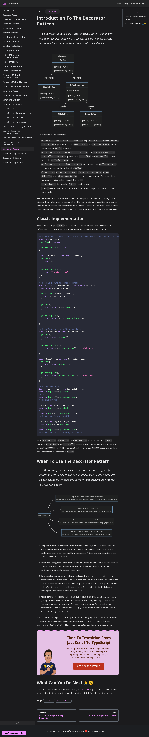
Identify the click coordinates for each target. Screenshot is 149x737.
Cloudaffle (84, 689)
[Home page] (39, 11)
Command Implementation (15, 95)
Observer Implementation (14, 19)
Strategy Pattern (10, 50)
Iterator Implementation (14, 37)
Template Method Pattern (15, 70)
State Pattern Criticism (13, 117)
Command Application (12, 104)
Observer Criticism (11, 23)
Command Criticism (11, 99)
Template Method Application (16, 86)
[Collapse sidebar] (17, 723)
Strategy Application (12, 66)
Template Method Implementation (11, 76)
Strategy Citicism (10, 61)
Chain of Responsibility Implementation (13, 132)
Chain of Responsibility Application (13, 143)
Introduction (8, 10)
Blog (126, 3)
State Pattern (9, 108)
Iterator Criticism (10, 41)
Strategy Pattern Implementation (10, 56)
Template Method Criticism (15, 82)
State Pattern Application (14, 122)
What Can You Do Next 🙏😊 (135, 23)
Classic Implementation (133, 13)
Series (118, 3)
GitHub (135, 3)
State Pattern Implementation (16, 113)
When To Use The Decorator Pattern (135, 18)
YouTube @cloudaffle (14, 733)
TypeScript (49, 701)
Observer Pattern (10, 14)
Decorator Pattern (11, 149)
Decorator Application (12, 162)
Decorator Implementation (15, 153)
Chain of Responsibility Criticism (17, 137)
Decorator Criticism (11, 158)
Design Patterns (64, 701)
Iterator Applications (12, 46)
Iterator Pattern (10, 32)
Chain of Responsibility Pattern (16, 126)
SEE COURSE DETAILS (88, 666)
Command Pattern (11, 90)
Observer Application (12, 28)
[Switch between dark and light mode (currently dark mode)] (144, 4)
